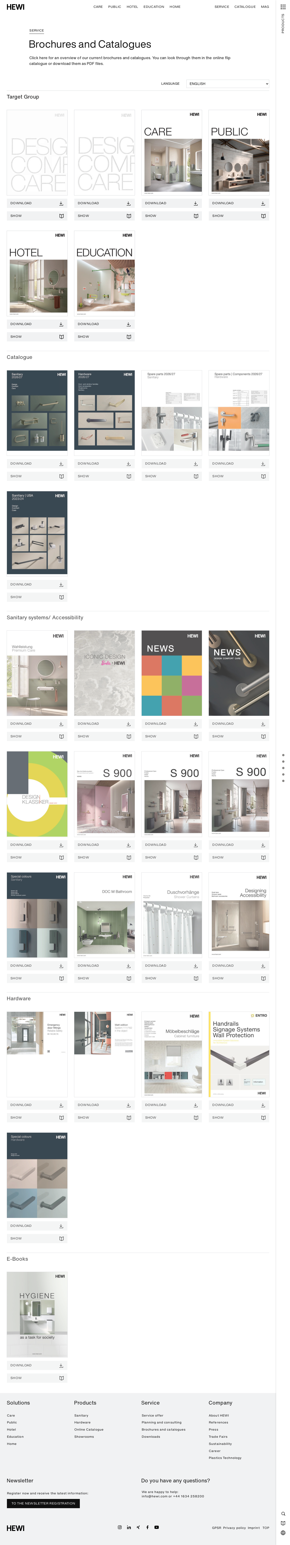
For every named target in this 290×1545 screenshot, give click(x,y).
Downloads (151, 1436)
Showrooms (84, 1436)
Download (21, 203)
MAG (265, 7)
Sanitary (81, 1415)
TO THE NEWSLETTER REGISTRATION (43, 1503)
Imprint (254, 1528)
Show (16, 216)
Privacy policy (234, 1528)
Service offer (153, 1415)
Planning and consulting (162, 1422)
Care (98, 7)
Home (175, 7)
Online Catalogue (89, 1429)
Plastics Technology (225, 1458)
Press (213, 1429)
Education (154, 7)
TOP (266, 1528)
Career (214, 1451)
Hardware (82, 1422)
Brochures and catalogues (164, 1429)
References (218, 1422)
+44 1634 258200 (188, 1496)
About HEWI (219, 1415)
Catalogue (245, 7)
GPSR (216, 1528)
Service (222, 7)
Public (114, 7)
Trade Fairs (218, 1436)
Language (170, 83)
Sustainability (220, 1444)
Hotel (132, 7)
